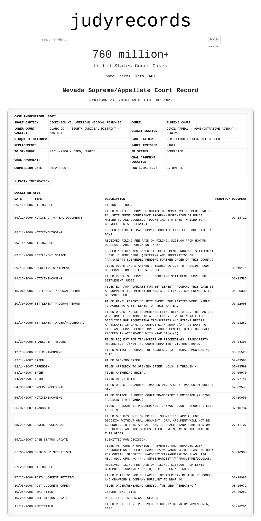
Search (213, 39)
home (110, 76)
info (139, 76)
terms (124, 76)
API (152, 76)
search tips (213, 46)
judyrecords (130, 21)
